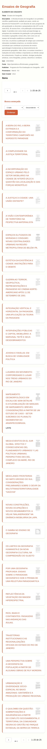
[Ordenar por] (14, 107)
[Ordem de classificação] (31, 107)
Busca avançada (12, 101)
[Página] (8, 90)
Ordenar (11, 112)
